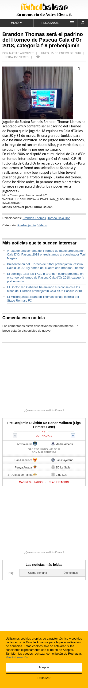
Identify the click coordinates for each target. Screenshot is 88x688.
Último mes (71, 572)
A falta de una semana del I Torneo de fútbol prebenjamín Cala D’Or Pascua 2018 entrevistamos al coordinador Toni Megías (46, 254)
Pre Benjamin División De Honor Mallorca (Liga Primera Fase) (44, 425)
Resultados (50, 22)
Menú (16, 22)
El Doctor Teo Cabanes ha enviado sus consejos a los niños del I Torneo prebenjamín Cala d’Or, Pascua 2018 (44, 289)
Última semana (37, 572)
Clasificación (59, 482)
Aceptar (44, 667)
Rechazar (44, 678)
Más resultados (31, 482)
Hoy (10, 572)
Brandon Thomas (34, 218)
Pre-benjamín (26, 225)
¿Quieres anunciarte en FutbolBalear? (44, 410)
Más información (17, 657)
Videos (42, 225)
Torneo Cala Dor (59, 218)
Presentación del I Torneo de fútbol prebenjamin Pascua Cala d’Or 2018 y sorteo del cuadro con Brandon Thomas (45, 266)
